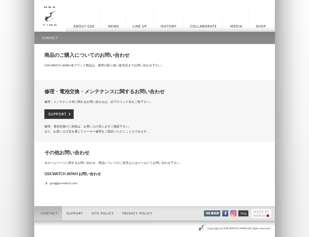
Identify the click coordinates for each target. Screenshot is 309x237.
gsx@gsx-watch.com (63, 183)
